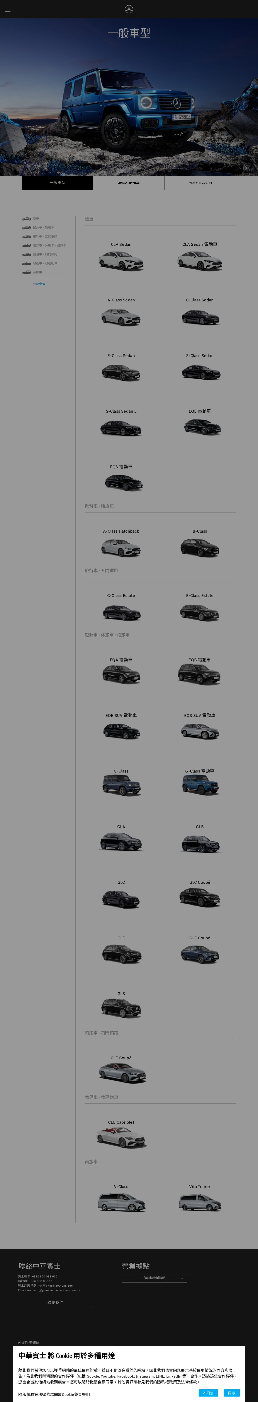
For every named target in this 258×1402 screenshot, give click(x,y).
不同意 (208, 1393)
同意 (231, 1393)
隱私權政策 (28, 1395)
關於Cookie (64, 1395)
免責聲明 (82, 1395)
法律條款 (46, 1395)
